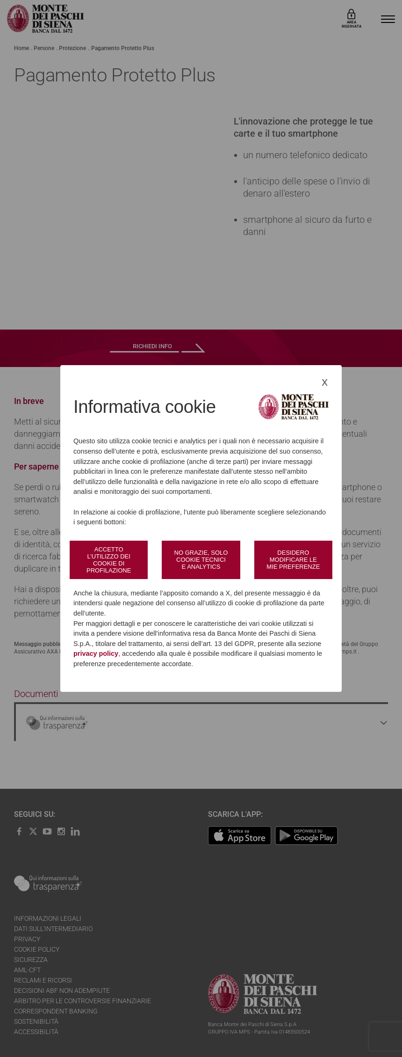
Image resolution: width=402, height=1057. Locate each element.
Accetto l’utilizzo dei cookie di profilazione (108, 560)
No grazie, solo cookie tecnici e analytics (201, 559)
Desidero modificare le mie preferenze (293, 559)
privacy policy (95, 653)
